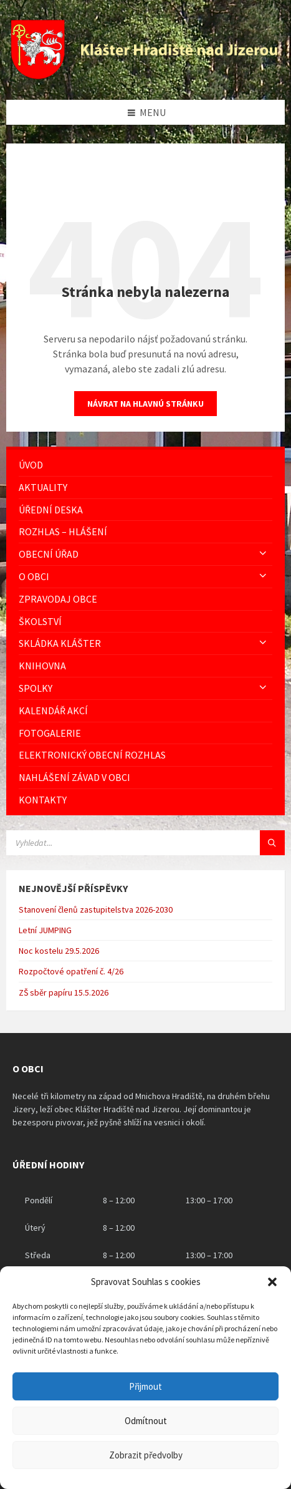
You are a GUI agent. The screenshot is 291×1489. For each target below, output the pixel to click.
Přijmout (145, 1386)
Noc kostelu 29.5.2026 (59, 950)
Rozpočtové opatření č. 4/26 (71, 971)
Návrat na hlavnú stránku (145, 403)
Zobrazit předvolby (146, 1455)
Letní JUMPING (45, 930)
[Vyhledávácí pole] (145, 842)
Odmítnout (146, 1421)
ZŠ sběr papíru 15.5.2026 (63, 992)
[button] (272, 1282)
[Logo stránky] (145, 75)
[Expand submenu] (263, 554)
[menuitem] (145, 465)
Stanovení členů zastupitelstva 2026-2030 (96, 909)
